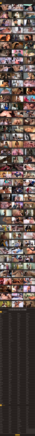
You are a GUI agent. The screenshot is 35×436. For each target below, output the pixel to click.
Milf (18, 353)
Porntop (19, 411)
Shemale (28, 339)
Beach (1, 347)
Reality (27, 318)
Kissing (19, 331)
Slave (27, 347)
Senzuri (19, 416)
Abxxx (1, 411)
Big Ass (1, 353)
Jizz (18, 329)
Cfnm (1, 392)
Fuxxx (10, 408)
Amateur (1, 321)
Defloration (10, 331)
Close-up (1, 400)
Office (19, 369)
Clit (1, 398)
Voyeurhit (28, 411)
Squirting (28, 361)
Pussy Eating (28, 316)
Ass (1, 334)
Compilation (1, 403)
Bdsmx (1, 421)
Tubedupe (19, 424)
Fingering (10, 361)
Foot (10, 369)
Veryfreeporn (19, 432)
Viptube (28, 408)
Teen (27, 379)
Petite (19, 392)
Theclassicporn (19, 421)
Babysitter (1, 339)
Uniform (28, 390)
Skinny (27, 345)
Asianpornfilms (2, 419)
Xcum (27, 416)
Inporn (10, 419)
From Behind (10, 374)
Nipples (19, 363)
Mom (18, 358)
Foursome (10, 371)
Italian (19, 326)
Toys (27, 387)
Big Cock (1, 355)
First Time (10, 363)
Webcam (28, 398)
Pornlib (19, 408)
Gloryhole (10, 390)
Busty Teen (1, 382)
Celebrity (1, 390)
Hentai (19, 313)
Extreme (10, 350)
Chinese (1, 395)
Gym (10, 395)
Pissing (19, 395)
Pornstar (19, 398)
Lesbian (19, 339)
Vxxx (27, 413)
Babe (1, 337)
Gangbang (10, 379)
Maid (18, 345)
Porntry (19, 413)
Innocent (19, 321)
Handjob (10, 398)
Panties (19, 382)
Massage (19, 347)
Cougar (10, 313)
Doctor (10, 334)
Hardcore (10, 400)
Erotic (10, 347)
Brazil (1, 369)
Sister (27, 342)
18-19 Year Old (2, 313)
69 (0, 316)
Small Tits (28, 350)
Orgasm (19, 377)
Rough (27, 326)
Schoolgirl (28, 331)
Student (28, 369)
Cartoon (1, 387)
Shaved (28, 337)
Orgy (18, 379)
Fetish (10, 358)
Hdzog (10, 413)
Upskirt (28, 392)
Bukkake (1, 379)
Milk (18, 355)
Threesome (28, 382)
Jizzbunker (10, 421)
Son (27, 355)
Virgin (27, 395)
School (27, 329)
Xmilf (27, 421)
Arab (1, 331)
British (1, 374)
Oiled (18, 371)
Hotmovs (10, 416)
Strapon (28, 366)
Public (19, 403)
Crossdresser (10, 318)
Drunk (10, 342)
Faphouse (1, 432)
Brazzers (1, 371)
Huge (18, 318)
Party (18, 387)
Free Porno (3, 1)
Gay (9, 382)
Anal (1, 326)
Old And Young (19, 374)
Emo (10, 345)
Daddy (10, 326)
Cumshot (10, 321)
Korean (19, 334)
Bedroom (1, 350)
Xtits (27, 424)
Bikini (1, 358)
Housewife (19, 316)
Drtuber (1, 429)
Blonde (1, 363)
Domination (10, 339)
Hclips (10, 411)
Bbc (1, 342)
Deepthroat (10, 329)
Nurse (19, 366)
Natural (19, 361)
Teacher (28, 377)
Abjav (1, 408)
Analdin (1, 413)
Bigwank (1, 424)
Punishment (28, 313)
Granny (10, 392)
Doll (9, 337)
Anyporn (1, 416)
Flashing (10, 366)
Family (10, 355)
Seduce (28, 334)
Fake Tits (10, 353)
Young (27, 403)
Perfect (19, 390)
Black (1, 361)
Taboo (27, 374)
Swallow (28, 371)
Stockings (28, 363)
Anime (1, 329)
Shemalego (19, 419)
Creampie (10, 316)
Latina (19, 337)
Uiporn (19, 429)
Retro (27, 321)
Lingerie (19, 342)
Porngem (10, 432)
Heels (10, 403)
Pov (18, 400)
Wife (27, 400)
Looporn (10, 424)
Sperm (27, 358)
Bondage (1, 366)
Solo (27, 353)
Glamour (10, 387)
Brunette (1, 377)
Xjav (27, 419)
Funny (10, 377)
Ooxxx (10, 429)
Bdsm (1, 345)
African (1, 318)
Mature (19, 350)
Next (25, 309)
